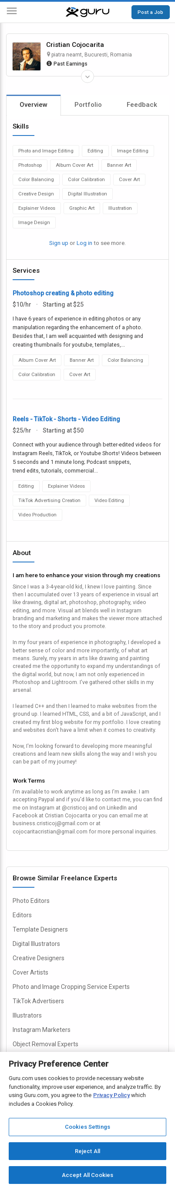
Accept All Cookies (87, 1175)
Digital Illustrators (36, 943)
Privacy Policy (111, 1095)
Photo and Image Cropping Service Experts (71, 986)
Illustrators (27, 1015)
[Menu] (11, 12)
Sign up (58, 242)
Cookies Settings (87, 1127)
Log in (84, 242)
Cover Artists (30, 972)
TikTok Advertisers (38, 1001)
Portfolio (88, 105)
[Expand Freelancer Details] (87, 76)
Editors (22, 915)
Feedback (142, 105)
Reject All (87, 1151)
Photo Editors (31, 900)
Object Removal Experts (45, 1044)
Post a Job (150, 12)
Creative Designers (38, 958)
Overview (33, 105)
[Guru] (87, 12)
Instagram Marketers (42, 1029)
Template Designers (40, 929)
